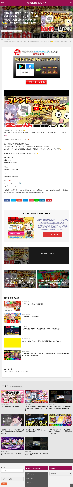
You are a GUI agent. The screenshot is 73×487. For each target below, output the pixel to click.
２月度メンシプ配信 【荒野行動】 (32, 304)
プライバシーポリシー (33, 484)
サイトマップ (30, 479)
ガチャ (12, 31)
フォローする (49, 255)
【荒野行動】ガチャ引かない (31, 316)
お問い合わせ (30, 475)
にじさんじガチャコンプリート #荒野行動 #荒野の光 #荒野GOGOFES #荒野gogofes (60, 408)
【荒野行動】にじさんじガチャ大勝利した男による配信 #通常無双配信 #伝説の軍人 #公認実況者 (12, 432)
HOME (2, 39)
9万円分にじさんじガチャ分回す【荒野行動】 (12, 455)
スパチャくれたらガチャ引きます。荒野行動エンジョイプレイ (41, 341)
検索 (4, 484)
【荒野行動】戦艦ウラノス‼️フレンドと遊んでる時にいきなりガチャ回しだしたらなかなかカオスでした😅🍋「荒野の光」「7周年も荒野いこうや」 (37, 41)
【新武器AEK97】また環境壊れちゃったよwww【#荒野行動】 (36, 431)
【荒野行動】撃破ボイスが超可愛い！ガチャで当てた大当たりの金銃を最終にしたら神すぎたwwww (45, 354)
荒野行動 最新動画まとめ (36, 3)
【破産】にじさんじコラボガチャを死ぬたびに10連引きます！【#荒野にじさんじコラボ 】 (36, 408)
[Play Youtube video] (36, 108)
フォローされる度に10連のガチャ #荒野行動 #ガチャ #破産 (36, 455)
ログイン (19, 371)
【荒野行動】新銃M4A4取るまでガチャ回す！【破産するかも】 (42, 329)
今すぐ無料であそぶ (52, 234)
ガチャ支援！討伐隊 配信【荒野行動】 (11, 407)
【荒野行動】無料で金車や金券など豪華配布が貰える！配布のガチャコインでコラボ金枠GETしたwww (60, 432)
